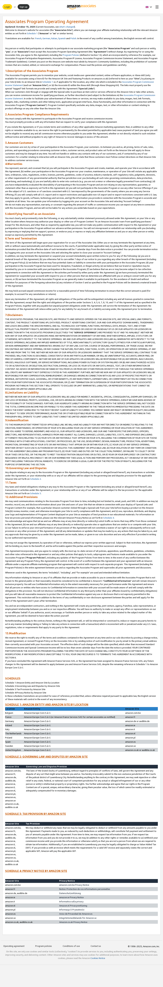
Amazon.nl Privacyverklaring (73, 905)
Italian (54, 38)
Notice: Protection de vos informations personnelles (84, 889)
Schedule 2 (35, 479)
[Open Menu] (156, 6)
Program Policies (71, 55)
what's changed (66, 26)
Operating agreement (13, 946)
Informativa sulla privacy (71, 901)
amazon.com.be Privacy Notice (74, 885)
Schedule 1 (32, 33)
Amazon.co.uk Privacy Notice (73, 922)
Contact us (96, 946)
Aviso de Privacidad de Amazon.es (75, 913)
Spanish (62, 38)
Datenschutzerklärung (70, 893)
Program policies (43, 946)
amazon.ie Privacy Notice (71, 897)
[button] (148, 7)
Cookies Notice (97, 958)
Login (7, 6)
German (46, 38)
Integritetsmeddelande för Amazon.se (77, 918)
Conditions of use (71, 946)
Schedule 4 (108, 517)
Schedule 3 (35, 493)
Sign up (23, 6)
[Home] (81, 6)
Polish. (73, 38)
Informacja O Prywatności (71, 909)
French (38, 38)
